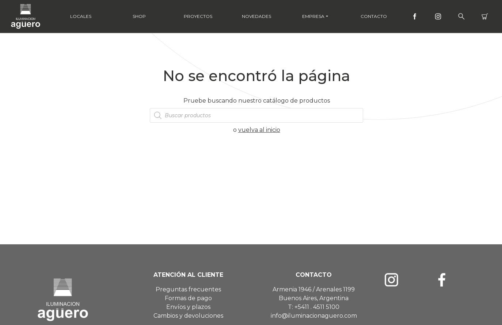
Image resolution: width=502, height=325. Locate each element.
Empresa (313, 16)
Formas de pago (188, 298)
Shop (139, 16)
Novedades (256, 16)
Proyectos (198, 16)
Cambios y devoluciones (188, 315)
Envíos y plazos (188, 306)
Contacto (374, 16)
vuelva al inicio (259, 129)
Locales (80, 16)
